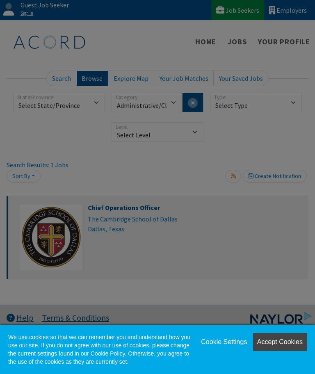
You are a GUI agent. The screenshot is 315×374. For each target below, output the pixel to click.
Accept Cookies (280, 341)
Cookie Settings (224, 341)
